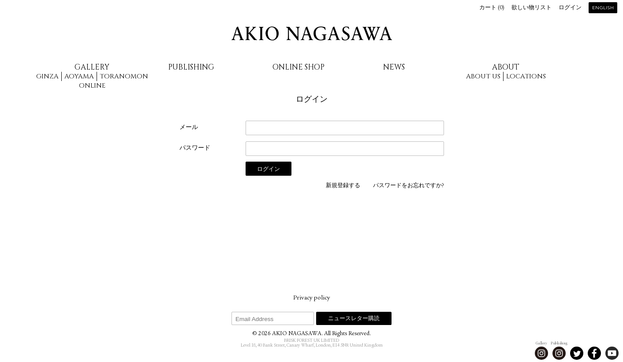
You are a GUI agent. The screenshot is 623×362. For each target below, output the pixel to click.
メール (188, 128)
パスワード (194, 148)
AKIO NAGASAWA (311, 33)
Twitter (576, 353)
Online (92, 85)
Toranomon (124, 76)
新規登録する (343, 186)
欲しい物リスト (531, 8)
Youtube (612, 353)
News (394, 67)
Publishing (191, 67)
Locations (526, 76)
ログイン (570, 8)
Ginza (47, 76)
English (603, 8)
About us (483, 76)
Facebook (594, 353)
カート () (491, 8)
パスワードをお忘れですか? (408, 186)
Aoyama (79, 76)
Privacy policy (311, 298)
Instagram (541, 353)
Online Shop (298, 67)
